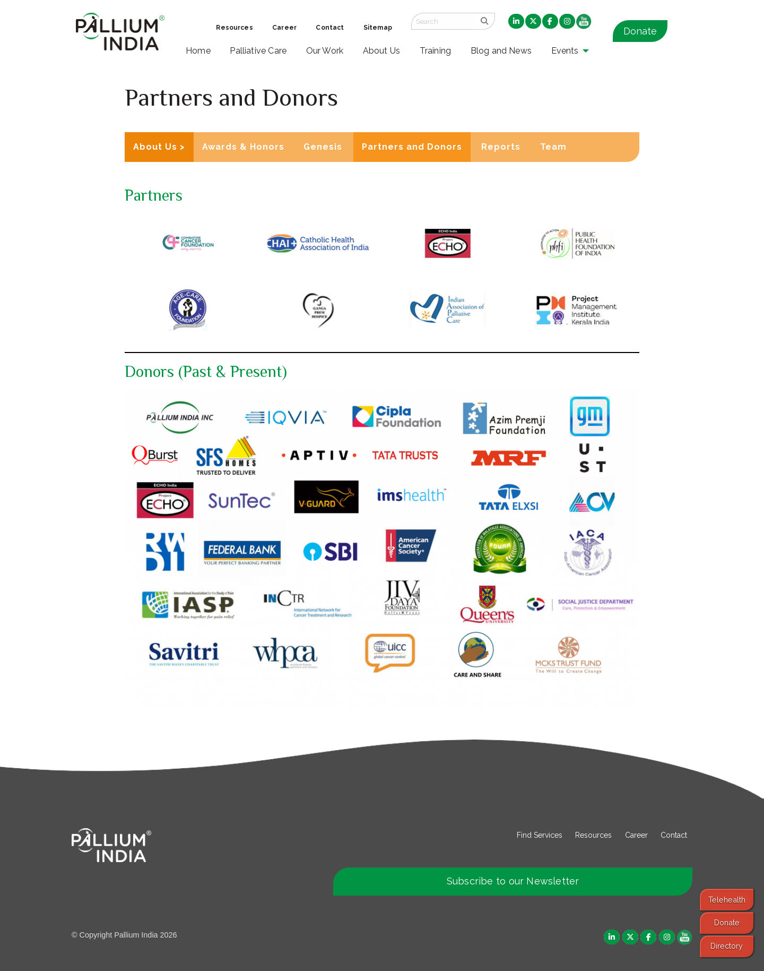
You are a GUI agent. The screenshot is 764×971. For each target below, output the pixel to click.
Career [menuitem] (284, 27)
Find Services (539, 835)
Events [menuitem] (565, 51)
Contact (674, 835)
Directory (726, 945)
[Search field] (443, 21)
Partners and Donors (412, 147)
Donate (640, 31)
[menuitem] (516, 22)
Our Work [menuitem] (325, 51)
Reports (500, 147)
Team (553, 147)
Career (636, 835)
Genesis (322, 147)
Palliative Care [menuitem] (258, 51)
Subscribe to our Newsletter (513, 881)
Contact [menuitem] (330, 27)
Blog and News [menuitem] (501, 51)
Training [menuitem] (436, 51)
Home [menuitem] (198, 51)
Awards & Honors (243, 147)
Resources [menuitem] (234, 27)
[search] (484, 21)
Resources (593, 835)
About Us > (159, 147)
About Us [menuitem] (382, 51)
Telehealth (726, 899)
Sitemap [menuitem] (377, 27)
